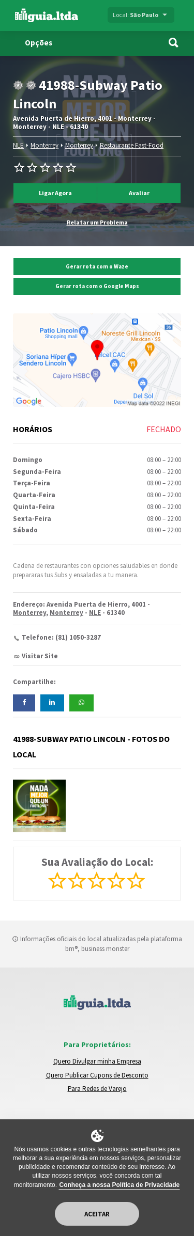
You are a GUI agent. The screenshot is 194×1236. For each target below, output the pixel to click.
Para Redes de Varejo (97, 1088)
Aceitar (97, 1214)
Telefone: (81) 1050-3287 (61, 637)
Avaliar (139, 193)
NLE (18, 145)
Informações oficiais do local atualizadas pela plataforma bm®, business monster (97, 944)
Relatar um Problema (97, 222)
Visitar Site (40, 656)
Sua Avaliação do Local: (97, 862)
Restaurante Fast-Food (131, 145)
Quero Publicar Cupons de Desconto (97, 1075)
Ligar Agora (55, 193)
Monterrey (44, 145)
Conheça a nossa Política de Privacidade (119, 1185)
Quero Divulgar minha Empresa (97, 1061)
